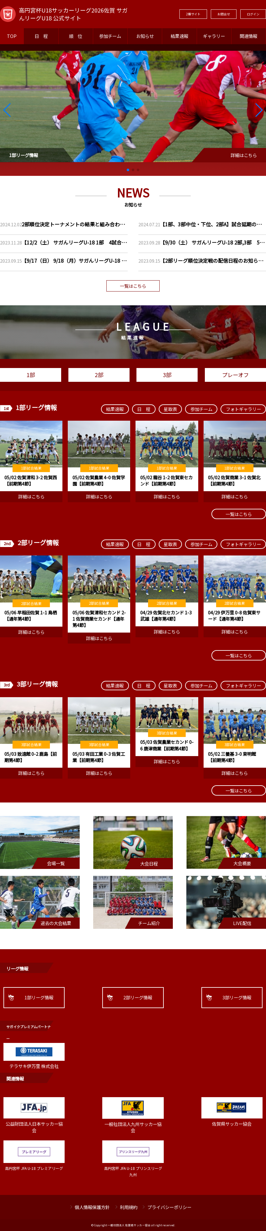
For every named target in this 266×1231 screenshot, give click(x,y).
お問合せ (223, 14)
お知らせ (145, 36)
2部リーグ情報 (137, 997)
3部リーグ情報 (236, 997)
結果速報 (179, 36)
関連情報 (248, 36)
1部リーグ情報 (38, 997)
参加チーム (110, 36)
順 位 (75, 36)
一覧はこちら (133, 285)
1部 (30, 375)
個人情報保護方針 (92, 1207)
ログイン (253, 14)
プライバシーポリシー (169, 1207)
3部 (167, 375)
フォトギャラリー (243, 409)
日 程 (41, 36)
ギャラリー (214, 36)
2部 (99, 375)
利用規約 (128, 1207)
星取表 (170, 409)
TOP (12, 36)
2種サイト (193, 14)
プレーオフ (235, 375)
